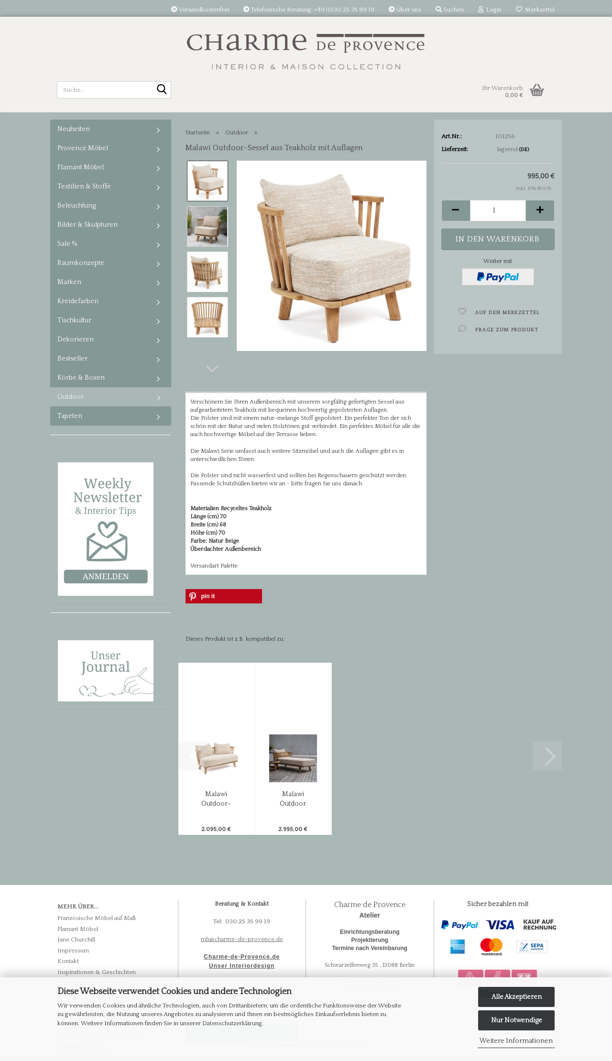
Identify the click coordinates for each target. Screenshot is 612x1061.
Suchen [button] (450, 9)
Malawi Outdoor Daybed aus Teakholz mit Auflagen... (293, 799)
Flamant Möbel (80, 167)
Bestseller (72, 358)
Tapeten (69, 416)
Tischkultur (74, 320)
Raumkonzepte (80, 263)
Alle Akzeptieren (517, 997)
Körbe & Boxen (81, 378)
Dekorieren (75, 339)
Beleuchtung (76, 205)
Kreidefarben (77, 301)
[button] (212, 368)
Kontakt (68, 961)
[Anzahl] (498, 210)
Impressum (73, 950)
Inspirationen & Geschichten (96, 972)
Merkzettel (535, 9)
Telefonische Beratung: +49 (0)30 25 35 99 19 (308, 9)
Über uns (405, 9)
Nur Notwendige (516, 1020)
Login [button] (490, 9)
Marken (69, 282)
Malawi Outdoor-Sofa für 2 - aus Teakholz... (216, 799)
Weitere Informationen (516, 1041)
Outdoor (70, 397)
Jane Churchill (76, 939)
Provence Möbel (82, 148)
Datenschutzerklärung (232, 1023)
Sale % (67, 244)
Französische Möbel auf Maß (96, 918)
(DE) (524, 150)
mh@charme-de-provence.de (242, 939)
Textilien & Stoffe (84, 186)
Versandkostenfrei (200, 9)
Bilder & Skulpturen (87, 225)
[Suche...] (162, 90)
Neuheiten (73, 129)
